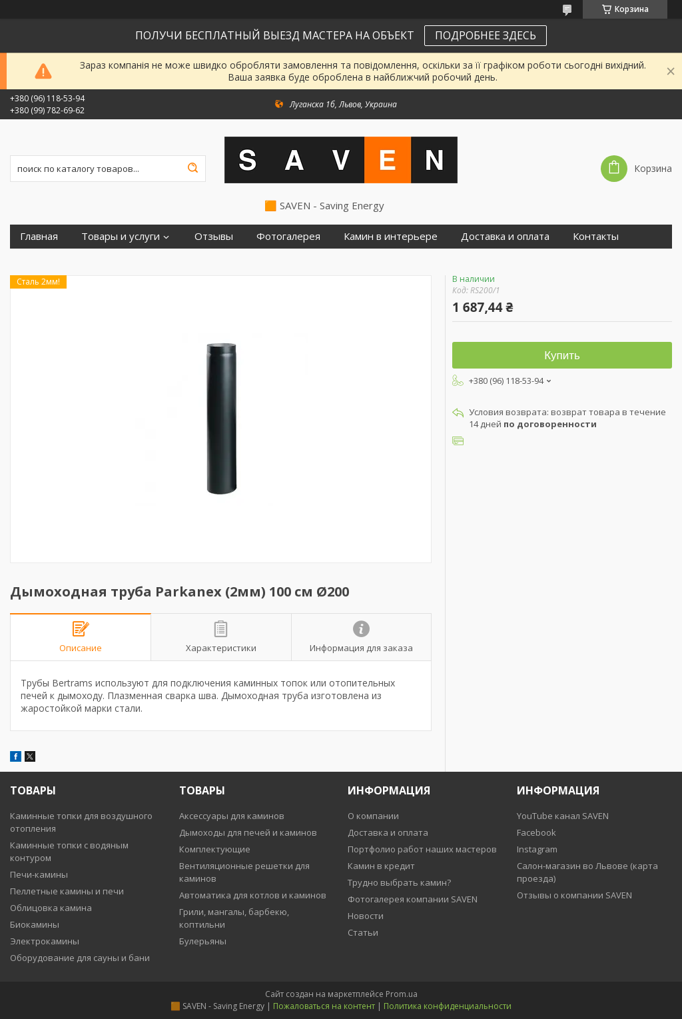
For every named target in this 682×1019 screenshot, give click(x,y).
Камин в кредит (381, 866)
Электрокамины (44, 941)
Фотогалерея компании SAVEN (413, 899)
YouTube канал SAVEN (563, 816)
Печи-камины (39, 874)
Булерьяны (202, 941)
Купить (562, 355)
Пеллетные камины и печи (67, 891)
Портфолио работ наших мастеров (422, 849)
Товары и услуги (120, 236)
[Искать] (192, 168)
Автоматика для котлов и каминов (252, 895)
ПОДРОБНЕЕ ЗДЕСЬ (485, 35)
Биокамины (34, 924)
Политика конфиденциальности (448, 1006)
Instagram (537, 849)
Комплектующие (214, 849)
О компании (373, 816)
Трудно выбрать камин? (399, 882)
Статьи (363, 932)
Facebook (536, 832)
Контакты (596, 236)
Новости (366, 916)
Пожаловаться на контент (324, 1006)
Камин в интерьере (391, 236)
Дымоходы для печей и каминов (248, 832)
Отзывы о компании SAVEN (574, 895)
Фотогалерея (288, 236)
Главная (39, 236)
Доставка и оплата (505, 236)
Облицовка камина (51, 908)
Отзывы (213, 236)
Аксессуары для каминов (231, 816)
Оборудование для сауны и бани (80, 958)
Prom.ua (402, 994)
